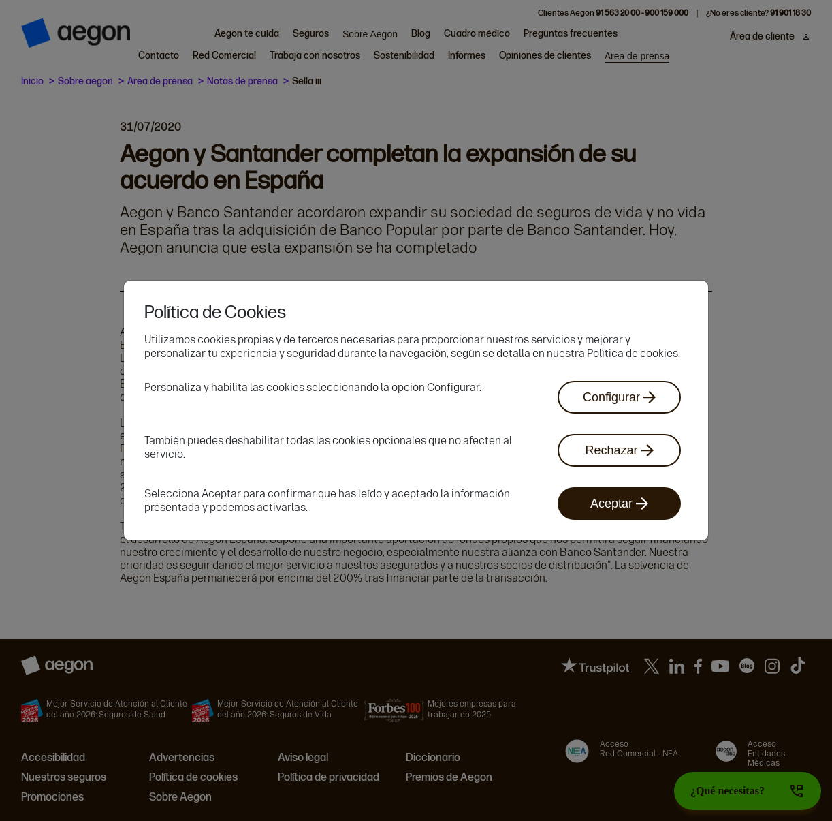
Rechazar (619, 450)
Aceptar (619, 503)
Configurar (619, 397)
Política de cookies (632, 353)
